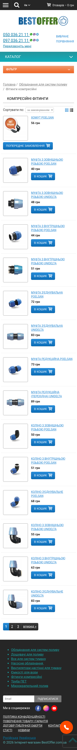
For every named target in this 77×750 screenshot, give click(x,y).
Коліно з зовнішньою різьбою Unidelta (47, 527)
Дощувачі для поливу (27, 654)
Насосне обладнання (27, 663)
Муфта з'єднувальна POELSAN (47, 294)
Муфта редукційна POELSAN (52, 359)
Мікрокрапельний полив (29, 686)
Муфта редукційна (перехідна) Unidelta (46, 394)
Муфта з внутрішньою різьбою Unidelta (48, 261)
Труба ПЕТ (19, 681)
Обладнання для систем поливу (35, 650)
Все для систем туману (28, 659)
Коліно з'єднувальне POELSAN (47, 494)
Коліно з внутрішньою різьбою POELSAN (48, 460)
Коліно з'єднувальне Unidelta (47, 593)
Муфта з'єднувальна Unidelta (47, 327)
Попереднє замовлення (25, 145)
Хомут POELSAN (42, 117)
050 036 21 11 (21, 34)
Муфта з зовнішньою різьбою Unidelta (47, 195)
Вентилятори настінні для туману (36, 668)
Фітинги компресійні (26, 677)
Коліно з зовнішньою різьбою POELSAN (47, 427)
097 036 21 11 (21, 40)
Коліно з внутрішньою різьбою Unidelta (48, 560)
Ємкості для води (24, 672)
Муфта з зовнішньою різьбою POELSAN (47, 161)
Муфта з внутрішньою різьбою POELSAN (48, 228)
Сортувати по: (13, 110)
